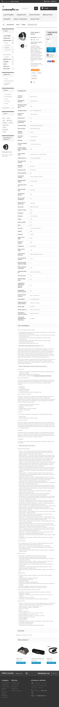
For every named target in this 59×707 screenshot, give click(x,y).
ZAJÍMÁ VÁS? (6, 74)
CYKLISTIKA (7, 45)
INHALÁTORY (34, 19)
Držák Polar (19, 658)
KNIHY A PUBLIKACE (20, 19)
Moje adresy (14, 686)
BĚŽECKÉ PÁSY (47, 15)
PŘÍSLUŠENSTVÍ (7, 54)
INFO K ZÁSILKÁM (8, 80)
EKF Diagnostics (8, 96)
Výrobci (5, 90)
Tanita (8, 118)
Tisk (34, 82)
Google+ (34, 75)
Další (26, 46)
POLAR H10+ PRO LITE (37, 658)
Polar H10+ (49, 658)
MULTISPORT (7, 50)
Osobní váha (6, 125)
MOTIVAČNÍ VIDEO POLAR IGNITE (27, 445)
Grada (5, 98)
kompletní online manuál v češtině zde (42, 375)
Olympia (6, 103)
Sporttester (9, 120)
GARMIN (6, 57)
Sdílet (39, 73)
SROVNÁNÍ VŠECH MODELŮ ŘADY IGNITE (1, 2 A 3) (31, 345)
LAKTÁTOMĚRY (8, 15)
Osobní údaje (14, 688)
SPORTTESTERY (34, 15)
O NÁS (6, 78)
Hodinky (11, 122)
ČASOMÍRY (6, 19)
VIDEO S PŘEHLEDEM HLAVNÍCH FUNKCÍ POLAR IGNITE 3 (33, 366)
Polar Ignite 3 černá (7, 152)
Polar (4, 118)
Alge (4, 120)
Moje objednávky (15, 682)
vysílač (4, 131)
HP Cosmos (7, 101)
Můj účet (14, 680)
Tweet (33, 73)
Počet (48, 39)
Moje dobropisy (15, 684)
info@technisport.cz (41, 695)
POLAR (6, 42)
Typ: (32, 39)
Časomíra (5, 122)
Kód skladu (33, 37)
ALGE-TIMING (7, 94)
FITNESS (6, 47)
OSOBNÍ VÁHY (21, 15)
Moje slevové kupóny (16, 690)
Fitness (4, 127)
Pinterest (34, 78)
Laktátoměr (5, 129)
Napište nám (47, 1)
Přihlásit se (53, 1)
